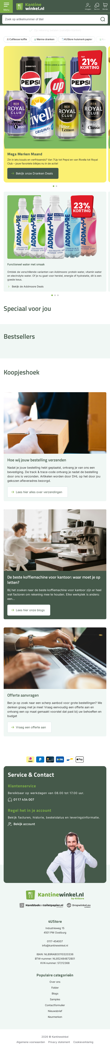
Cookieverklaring (83, 1042)
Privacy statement (59, 1042)
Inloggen (88, 9)
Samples (55, 999)
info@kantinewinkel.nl (55, 945)
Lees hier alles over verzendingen (39, 492)
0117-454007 (55, 941)
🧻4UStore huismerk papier (76, 39)
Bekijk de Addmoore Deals (27, 286)
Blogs (55, 993)
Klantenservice (22, 786)
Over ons (55, 981)
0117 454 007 (24, 799)
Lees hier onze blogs (30, 610)
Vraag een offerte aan (31, 727)
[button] (53, 186)
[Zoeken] (102, 19)
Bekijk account (24, 823)
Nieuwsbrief (55, 1011)
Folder (55, 987)
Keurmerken (55, 1016)
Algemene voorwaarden (30, 1042)
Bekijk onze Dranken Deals (34, 173)
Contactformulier (55, 1005)
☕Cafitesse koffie (16, 39)
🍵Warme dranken (44, 39)
